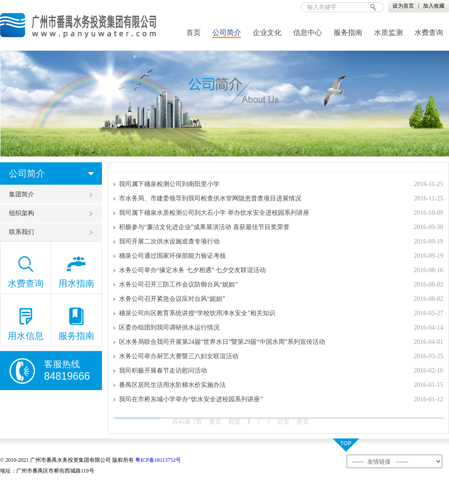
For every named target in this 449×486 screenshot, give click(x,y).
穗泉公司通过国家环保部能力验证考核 (172, 255)
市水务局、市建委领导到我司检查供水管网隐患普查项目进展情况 (210, 198)
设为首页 (403, 6)
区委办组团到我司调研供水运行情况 (169, 327)
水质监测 (388, 32)
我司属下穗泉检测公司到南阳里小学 (169, 184)
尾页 (302, 421)
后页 (283, 421)
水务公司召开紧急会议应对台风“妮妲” (172, 298)
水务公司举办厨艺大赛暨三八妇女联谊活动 (178, 356)
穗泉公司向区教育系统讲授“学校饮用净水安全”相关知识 (197, 313)
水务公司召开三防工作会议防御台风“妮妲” (178, 284)
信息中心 (307, 32)
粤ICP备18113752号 (158, 460)
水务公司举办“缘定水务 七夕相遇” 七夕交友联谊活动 (192, 270)
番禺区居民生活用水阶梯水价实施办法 (172, 385)
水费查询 (428, 32)
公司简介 (226, 32)
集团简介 (21, 194)
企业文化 (267, 32)
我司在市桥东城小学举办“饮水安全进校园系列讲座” (191, 399)
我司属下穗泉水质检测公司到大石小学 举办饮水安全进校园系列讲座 (214, 212)
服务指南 (348, 32)
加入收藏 (434, 6)
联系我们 (21, 232)
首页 (193, 32)
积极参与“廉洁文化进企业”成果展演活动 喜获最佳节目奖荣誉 (204, 227)
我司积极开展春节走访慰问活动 (163, 370)
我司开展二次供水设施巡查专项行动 (169, 241)
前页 (234, 421)
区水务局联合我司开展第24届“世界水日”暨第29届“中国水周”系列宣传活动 (222, 341)
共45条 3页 (187, 421)
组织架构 (21, 213)
